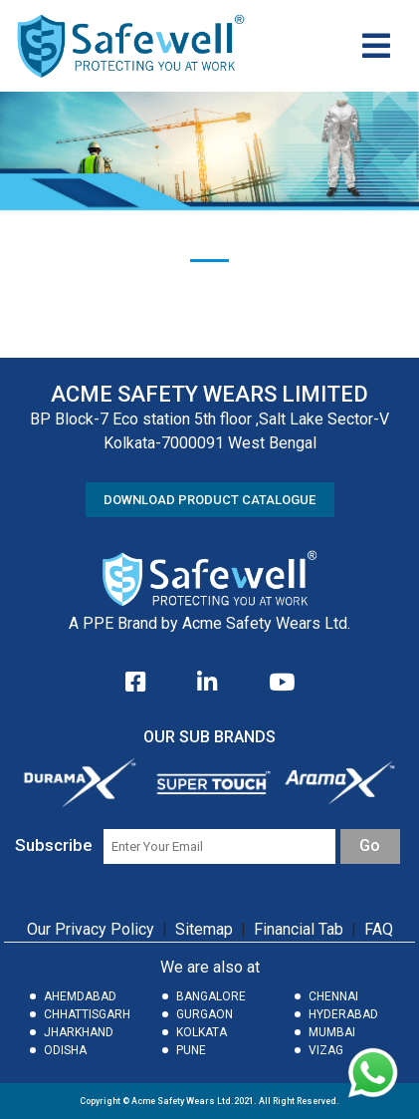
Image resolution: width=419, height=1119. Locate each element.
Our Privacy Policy (90, 929)
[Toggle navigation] (376, 46)
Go (369, 845)
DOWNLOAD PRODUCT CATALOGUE (209, 499)
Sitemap (204, 929)
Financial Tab (300, 929)
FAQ (378, 929)
